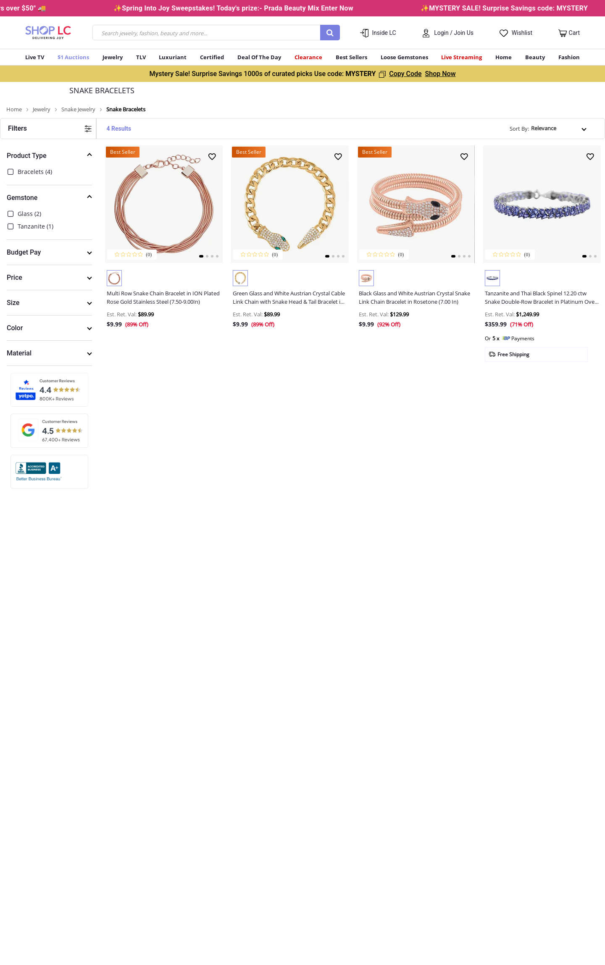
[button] (447, 32)
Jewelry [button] (113, 57)
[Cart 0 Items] (569, 33)
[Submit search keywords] (330, 32)
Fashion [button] (569, 57)
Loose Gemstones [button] (404, 57)
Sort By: (519, 128)
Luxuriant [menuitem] (173, 57)
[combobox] (216, 32)
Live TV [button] (34, 57)
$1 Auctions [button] (73, 57)
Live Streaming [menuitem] (461, 57)
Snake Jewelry (78, 109)
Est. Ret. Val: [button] (122, 314)
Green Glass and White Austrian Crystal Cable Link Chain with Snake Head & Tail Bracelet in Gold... (289, 297)
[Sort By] (559, 128)
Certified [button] (212, 57)
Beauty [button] (535, 57)
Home (14, 109)
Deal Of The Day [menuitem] (259, 57)
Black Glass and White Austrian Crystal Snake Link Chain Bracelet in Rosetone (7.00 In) (414, 297)
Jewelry (41, 109)
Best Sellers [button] (351, 57)
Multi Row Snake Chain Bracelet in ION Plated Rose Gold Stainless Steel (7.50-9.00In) (163, 297)
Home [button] (503, 57)
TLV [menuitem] (141, 57)
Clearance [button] (308, 57)
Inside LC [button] (384, 32)
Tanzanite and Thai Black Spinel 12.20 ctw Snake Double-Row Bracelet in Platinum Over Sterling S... (541, 297)
